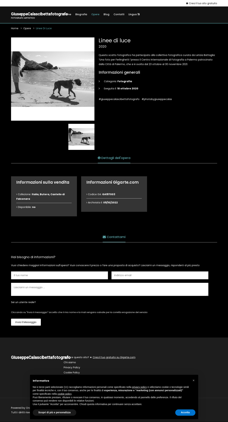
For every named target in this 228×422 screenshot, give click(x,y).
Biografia (81, 14)
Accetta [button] (185, 412)
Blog (106, 14)
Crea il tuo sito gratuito (201, 3)
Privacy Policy (72, 368)
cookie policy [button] (64, 393)
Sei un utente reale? (23, 302)
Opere (95, 14)
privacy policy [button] (139, 387)
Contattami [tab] (114, 237)
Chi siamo (70, 362)
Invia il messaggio (25, 322)
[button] (193, 380)
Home (67, 14)
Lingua (133, 14)
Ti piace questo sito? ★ (99, 357)
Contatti (119, 14)
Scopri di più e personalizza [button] (54, 412)
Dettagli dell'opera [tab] (114, 157)
